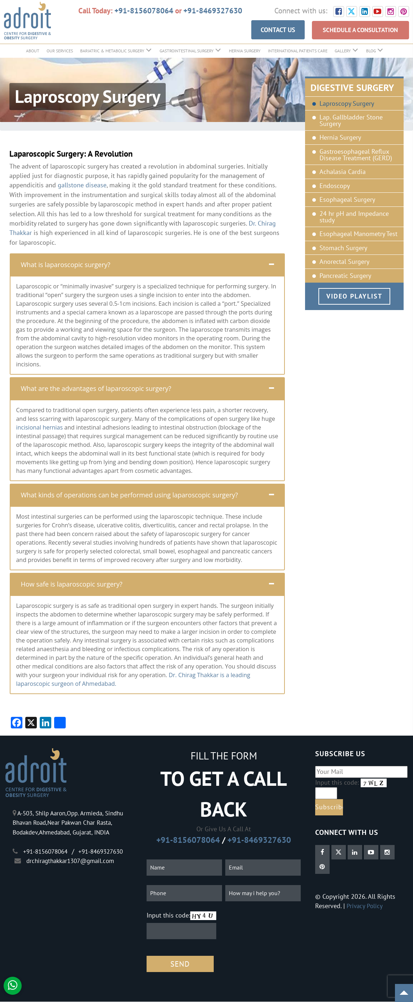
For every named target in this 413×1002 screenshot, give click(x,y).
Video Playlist (354, 296)
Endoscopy (334, 186)
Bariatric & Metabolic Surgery (112, 51)
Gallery (343, 51)
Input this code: (168, 915)
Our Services (60, 51)
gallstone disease (82, 186)
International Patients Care (297, 51)
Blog (371, 51)
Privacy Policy (365, 906)
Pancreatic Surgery (345, 276)
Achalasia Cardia (342, 172)
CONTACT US (269, 30)
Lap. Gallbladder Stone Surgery (351, 121)
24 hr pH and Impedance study (354, 217)
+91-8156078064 (143, 10)
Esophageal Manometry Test (358, 234)
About (32, 51)
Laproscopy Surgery (346, 104)
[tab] (147, 265)
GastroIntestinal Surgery (187, 51)
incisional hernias (39, 428)
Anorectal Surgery (344, 262)
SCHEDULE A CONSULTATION (356, 30)
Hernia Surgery (245, 51)
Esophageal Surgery (347, 200)
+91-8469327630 (212, 10)
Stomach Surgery (343, 248)
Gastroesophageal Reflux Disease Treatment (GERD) (355, 155)
